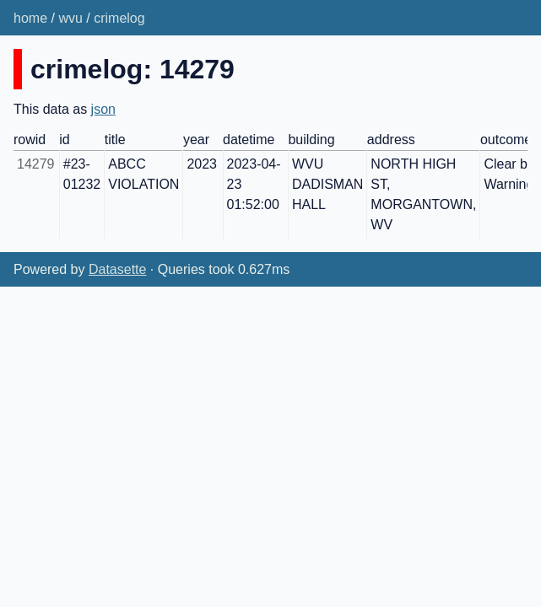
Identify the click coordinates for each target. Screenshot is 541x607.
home (30, 18)
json (103, 109)
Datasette (117, 269)
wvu (70, 18)
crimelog (119, 18)
